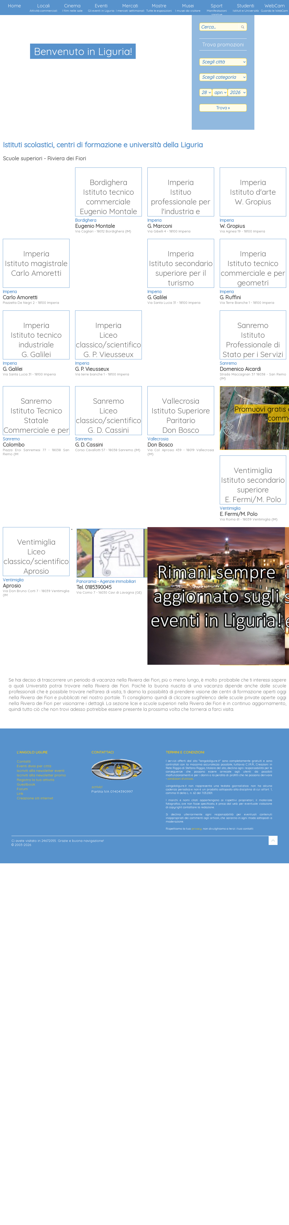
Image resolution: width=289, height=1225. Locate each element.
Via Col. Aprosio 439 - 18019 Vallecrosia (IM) (180, 421)
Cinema (72, 7)
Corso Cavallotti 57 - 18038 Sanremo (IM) (108, 419)
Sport (217, 9)
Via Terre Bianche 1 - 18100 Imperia (253, 272)
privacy (196, 828)
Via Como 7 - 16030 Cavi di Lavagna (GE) (143, 561)
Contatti (24, 761)
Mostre (159, 7)
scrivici (96, 787)
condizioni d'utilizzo (180, 778)
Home (14, 6)
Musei (187, 7)
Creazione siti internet (35, 798)
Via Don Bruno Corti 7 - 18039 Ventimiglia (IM (36, 562)
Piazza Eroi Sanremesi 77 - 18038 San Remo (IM (36, 421)
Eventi (101, 7)
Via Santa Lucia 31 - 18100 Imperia (180, 272)
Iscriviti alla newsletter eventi (40, 770)
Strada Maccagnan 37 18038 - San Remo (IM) (253, 345)
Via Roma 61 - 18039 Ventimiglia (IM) (253, 488)
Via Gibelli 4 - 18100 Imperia (180, 200)
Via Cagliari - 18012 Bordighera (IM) (108, 200)
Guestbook (26, 784)
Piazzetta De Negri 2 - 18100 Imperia (36, 272)
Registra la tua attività (35, 779)
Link (20, 793)
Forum (22, 789)
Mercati (130, 7)
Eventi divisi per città (34, 766)
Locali (43, 7)
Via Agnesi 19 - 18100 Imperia (253, 200)
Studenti (246, 7)
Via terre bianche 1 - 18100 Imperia (108, 343)
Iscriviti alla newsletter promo (41, 775)
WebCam (274, 7)
